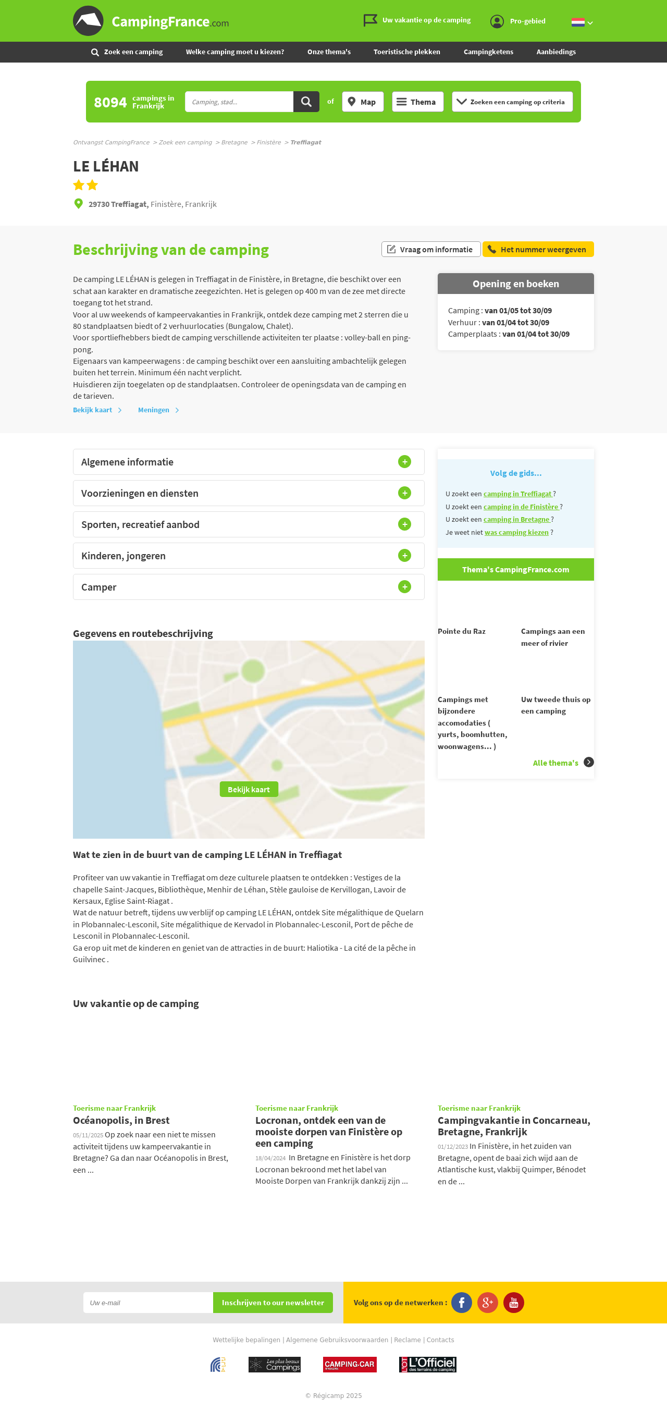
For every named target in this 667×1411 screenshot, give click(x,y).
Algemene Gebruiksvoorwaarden (337, 1340)
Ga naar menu (655, 8)
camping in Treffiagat (518, 493)
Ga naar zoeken (665, 8)
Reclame (407, 1340)
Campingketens (488, 51)
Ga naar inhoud (660, 8)
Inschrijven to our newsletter (273, 1302)
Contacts (440, 1340)
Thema (416, 101)
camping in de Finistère (522, 506)
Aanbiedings (556, 51)
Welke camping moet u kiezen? (235, 51)
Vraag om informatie (429, 249)
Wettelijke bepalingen (246, 1340)
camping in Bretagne (517, 519)
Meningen (159, 409)
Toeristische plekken (407, 51)
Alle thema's (563, 781)
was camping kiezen (517, 532)
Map (361, 101)
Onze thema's (329, 51)
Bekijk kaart (97, 409)
